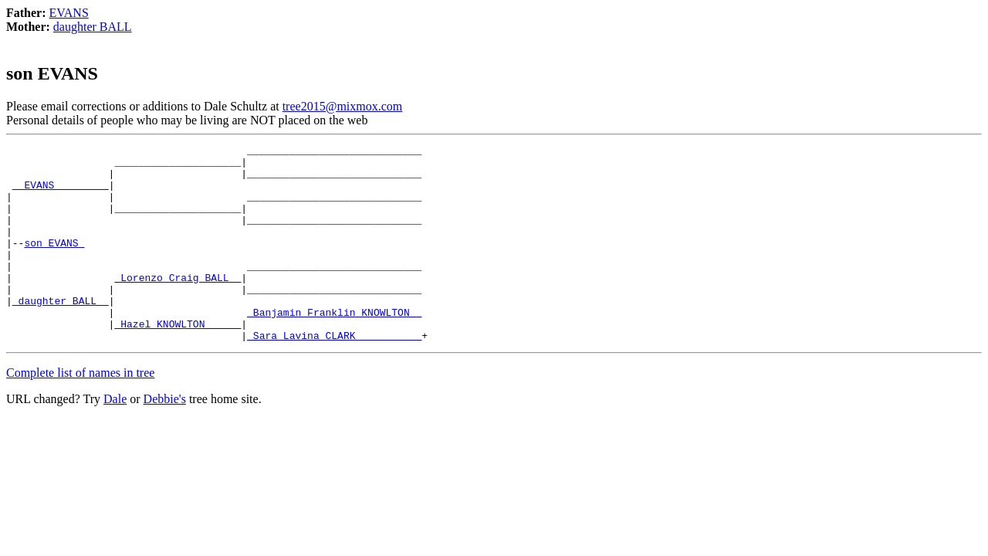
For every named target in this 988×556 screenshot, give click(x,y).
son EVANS (54, 263)
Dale (115, 438)
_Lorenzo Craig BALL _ (177, 305)
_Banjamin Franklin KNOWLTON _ (334, 347)
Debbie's (165, 438)
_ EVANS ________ (60, 194)
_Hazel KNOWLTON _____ (177, 361)
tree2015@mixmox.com (343, 106)
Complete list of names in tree (80, 412)
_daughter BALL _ (60, 333)
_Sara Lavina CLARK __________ (334, 374)
